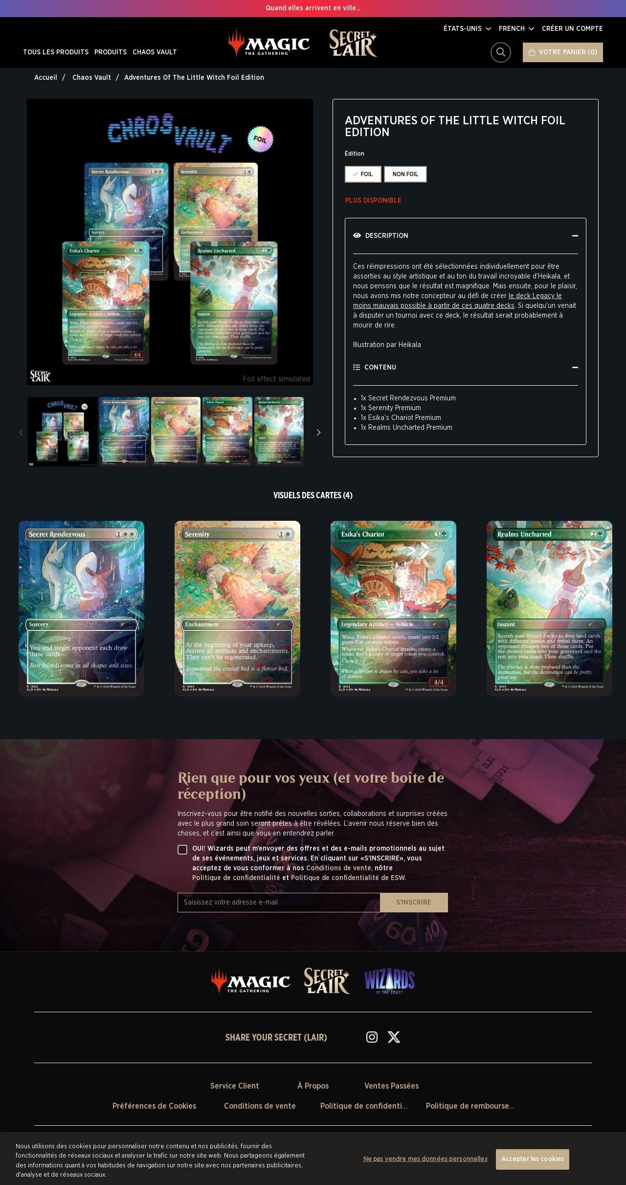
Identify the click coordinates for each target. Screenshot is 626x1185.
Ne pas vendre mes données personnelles (425, 1159)
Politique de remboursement (477, 1106)
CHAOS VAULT (155, 52)
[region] (313, 1158)
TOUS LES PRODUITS (56, 52)
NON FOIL (405, 174)
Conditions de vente (260, 1106)
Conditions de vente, (340, 868)
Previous (21, 432)
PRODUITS (110, 52)
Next (319, 432)
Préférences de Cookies (154, 1106)
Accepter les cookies (532, 1159)
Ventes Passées (391, 1086)
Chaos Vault (91, 77)
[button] (467, 29)
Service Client (234, 1086)
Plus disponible (373, 200)
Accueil (45, 77)
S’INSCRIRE (413, 902)
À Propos (313, 1086)
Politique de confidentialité (237, 878)
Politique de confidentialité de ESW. (348, 878)
